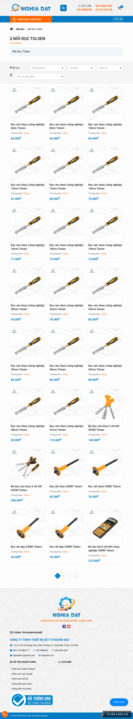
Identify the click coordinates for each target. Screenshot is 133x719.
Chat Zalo (119, 702)
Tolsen (26, 133)
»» (75, 576)
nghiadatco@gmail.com (24, 655)
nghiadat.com (47, 655)
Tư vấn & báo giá (115, 714)
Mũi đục (20, 29)
